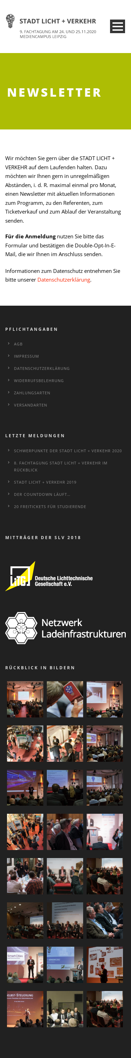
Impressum (26, 355)
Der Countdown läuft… (42, 493)
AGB (18, 343)
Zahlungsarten (32, 392)
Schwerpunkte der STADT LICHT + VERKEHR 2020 (68, 450)
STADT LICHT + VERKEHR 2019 (45, 481)
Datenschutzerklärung (63, 278)
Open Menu (117, 26)
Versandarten (30, 404)
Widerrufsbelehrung (39, 379)
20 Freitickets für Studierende (50, 505)
